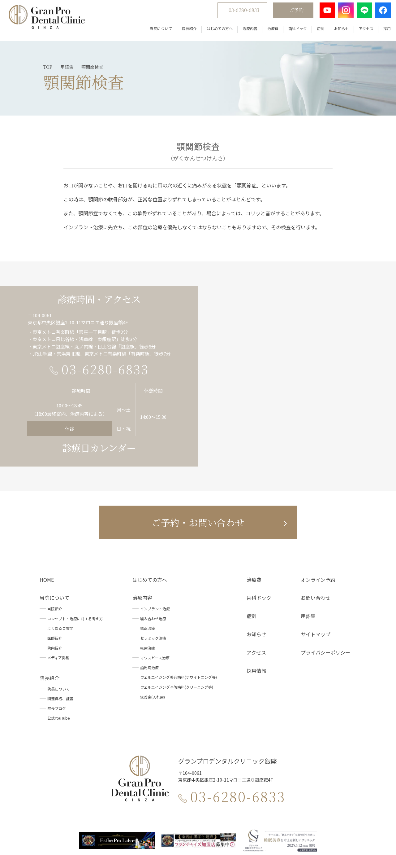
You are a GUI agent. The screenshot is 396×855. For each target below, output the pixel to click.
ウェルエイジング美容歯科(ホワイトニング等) (178, 611)
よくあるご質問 (60, 562)
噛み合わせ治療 (153, 553)
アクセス (361, 30)
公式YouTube (58, 652)
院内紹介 (54, 582)
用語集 (308, 550)
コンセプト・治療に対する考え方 (75, 553)
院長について (58, 623)
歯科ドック (293, 30)
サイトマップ (315, 568)
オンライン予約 (318, 514)
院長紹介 (184, 30)
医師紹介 (54, 572)
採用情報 (256, 605)
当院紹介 (54, 543)
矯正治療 (147, 562)
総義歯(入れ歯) (152, 631)
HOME (47, 514)
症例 (316, 30)
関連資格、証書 (60, 633)
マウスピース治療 (155, 592)
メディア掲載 (58, 592)
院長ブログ (56, 643)
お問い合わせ (315, 532)
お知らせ (336, 30)
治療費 (268, 30)
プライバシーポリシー (325, 587)
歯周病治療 (149, 602)
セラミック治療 (153, 572)
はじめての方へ (215, 30)
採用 (382, 30)
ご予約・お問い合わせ (198, 456)
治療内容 (245, 30)
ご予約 (291, 12)
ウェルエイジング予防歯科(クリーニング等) (176, 621)
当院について (156, 30)
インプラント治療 (155, 543)
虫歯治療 (147, 582)
